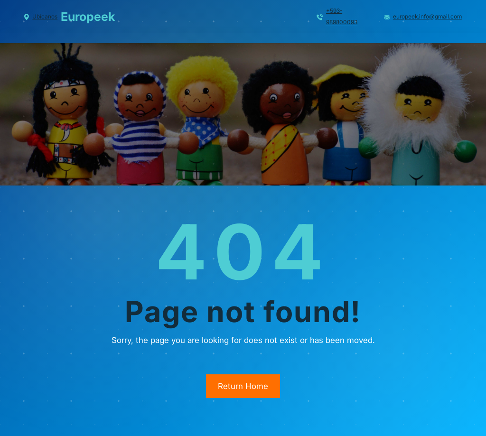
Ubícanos (44, 16)
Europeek (88, 16)
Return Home (243, 386)
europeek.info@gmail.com (427, 16)
